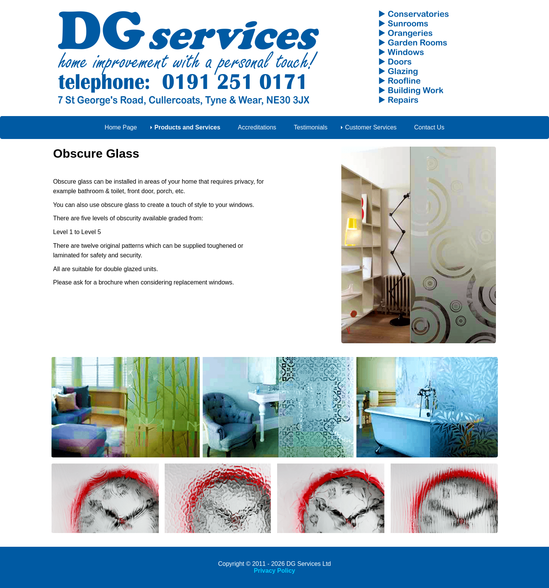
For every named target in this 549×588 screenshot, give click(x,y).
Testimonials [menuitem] (311, 127)
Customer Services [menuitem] (371, 127)
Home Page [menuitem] (121, 127)
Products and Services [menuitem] (188, 127)
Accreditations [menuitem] (257, 127)
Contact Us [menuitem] (429, 127)
